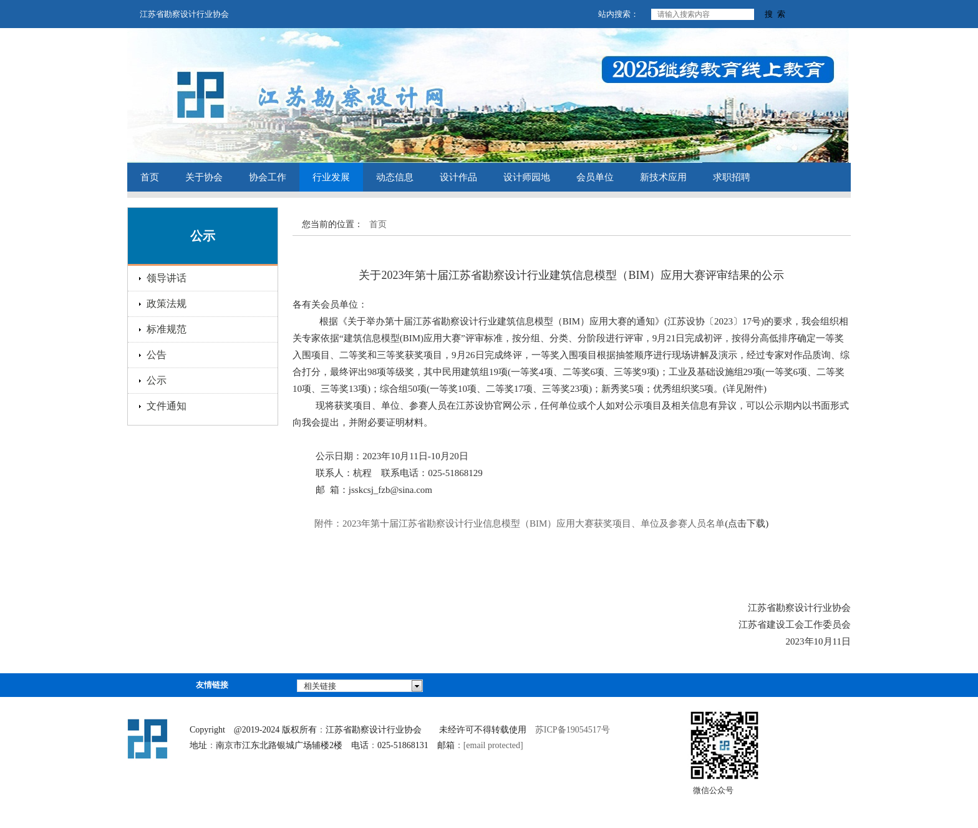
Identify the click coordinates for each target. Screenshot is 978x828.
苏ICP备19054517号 (572, 729)
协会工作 (267, 177)
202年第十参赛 (519, 523)
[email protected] (493, 745)
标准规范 (166, 329)
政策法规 (166, 303)
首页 (149, 177)
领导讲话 (166, 278)
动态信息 (395, 177)
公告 (157, 354)
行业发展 (331, 177)
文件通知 (166, 406)
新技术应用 (663, 177)
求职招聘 (731, 177)
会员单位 (595, 177)
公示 (157, 380)
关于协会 (204, 177)
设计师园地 (526, 177)
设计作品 (458, 177)
